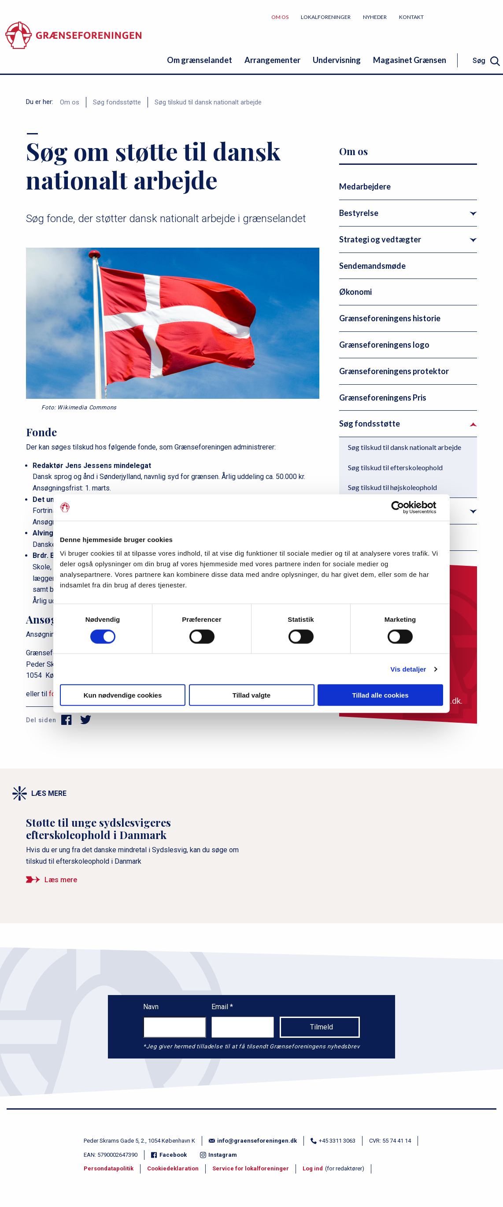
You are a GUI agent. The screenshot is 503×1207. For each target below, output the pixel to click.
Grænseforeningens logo (384, 344)
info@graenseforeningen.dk (253, 1140)
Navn (151, 1007)
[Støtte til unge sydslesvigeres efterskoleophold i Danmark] (136, 854)
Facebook (169, 1154)
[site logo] (73, 41)
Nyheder (375, 17)
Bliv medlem (469, 16)
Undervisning (337, 60)
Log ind (313, 1168)
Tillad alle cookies (380, 695)
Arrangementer (272, 60)
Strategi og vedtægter (380, 239)
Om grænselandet (199, 60)
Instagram (218, 1154)
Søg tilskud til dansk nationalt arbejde (208, 102)
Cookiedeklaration (173, 1168)
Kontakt (411, 17)
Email (220, 1007)
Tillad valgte (251, 695)
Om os (279, 17)
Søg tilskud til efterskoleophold (395, 467)
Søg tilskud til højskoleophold (392, 487)
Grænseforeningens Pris (382, 397)
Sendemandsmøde (372, 266)
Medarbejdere (365, 186)
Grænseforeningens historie (389, 318)
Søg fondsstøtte (117, 102)
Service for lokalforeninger (250, 1168)
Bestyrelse (358, 213)
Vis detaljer (408, 668)
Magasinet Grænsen (409, 60)
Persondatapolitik (108, 1168)
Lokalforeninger (326, 17)
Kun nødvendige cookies (123, 695)
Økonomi (355, 292)
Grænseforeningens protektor (394, 371)
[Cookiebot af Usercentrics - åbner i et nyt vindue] (404, 507)
